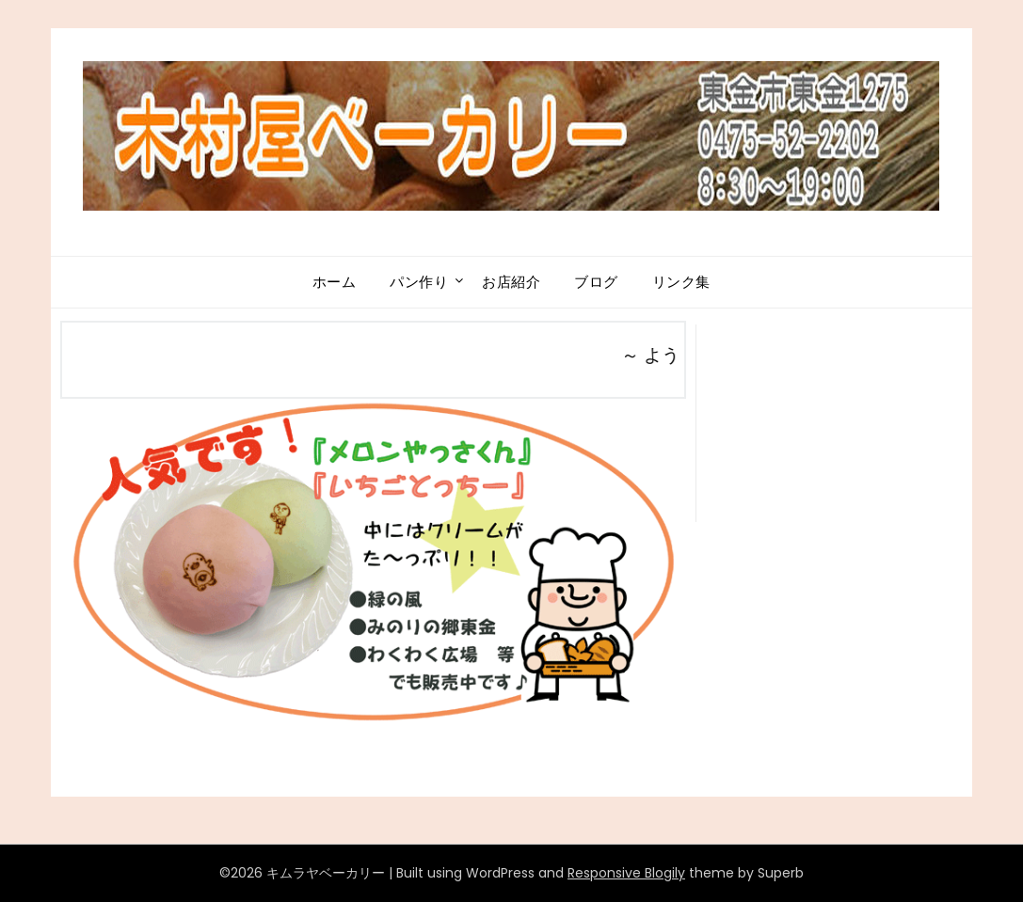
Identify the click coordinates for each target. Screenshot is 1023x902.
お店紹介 (511, 282)
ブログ (596, 282)
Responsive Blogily (626, 872)
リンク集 (681, 282)
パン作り (419, 282)
